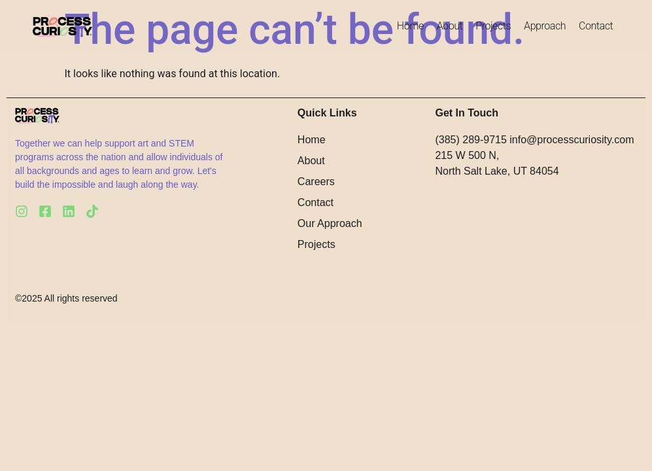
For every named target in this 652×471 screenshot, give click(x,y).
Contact (596, 26)
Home (410, 26)
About (450, 26)
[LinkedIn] (68, 211)
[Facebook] (45, 211)
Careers (316, 181)
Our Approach (330, 223)
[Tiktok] (92, 211)
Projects (493, 26)
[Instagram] (21, 211)
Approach (545, 26)
